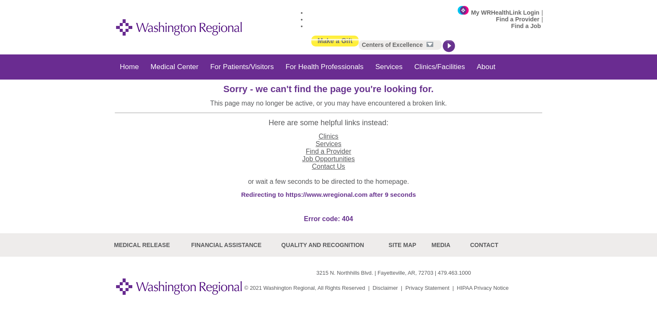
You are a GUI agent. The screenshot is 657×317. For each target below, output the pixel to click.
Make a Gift (335, 40)
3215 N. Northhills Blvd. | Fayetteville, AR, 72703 (374, 273)
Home (129, 67)
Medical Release (142, 245)
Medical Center (174, 67)
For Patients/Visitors (242, 67)
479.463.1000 (454, 273)
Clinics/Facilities (439, 67)
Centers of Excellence (397, 44)
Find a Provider (518, 19)
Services (389, 67)
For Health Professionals (324, 67)
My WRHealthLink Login (505, 12)
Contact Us (328, 166)
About (486, 67)
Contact (484, 245)
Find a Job (526, 26)
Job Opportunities (328, 158)
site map (402, 245)
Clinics (328, 136)
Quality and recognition (322, 245)
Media (441, 245)
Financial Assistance (226, 245)
